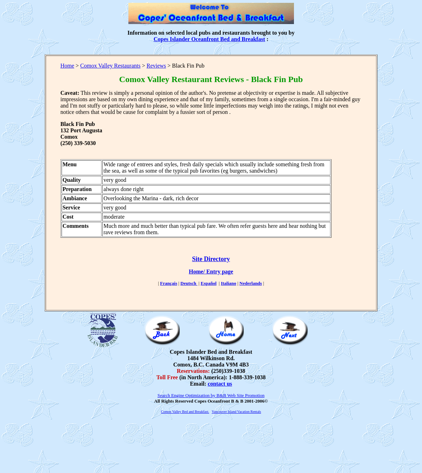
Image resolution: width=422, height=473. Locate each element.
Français (168, 283)
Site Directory (211, 259)
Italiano (228, 283)
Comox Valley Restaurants (110, 66)
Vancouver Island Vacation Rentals (236, 412)
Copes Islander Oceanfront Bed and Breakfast (209, 39)
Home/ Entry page (211, 272)
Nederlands (250, 283)
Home (67, 66)
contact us (220, 384)
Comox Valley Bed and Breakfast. (185, 412)
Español (208, 283)
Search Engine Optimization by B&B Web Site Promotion (210, 395)
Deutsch (188, 283)
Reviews (156, 66)
